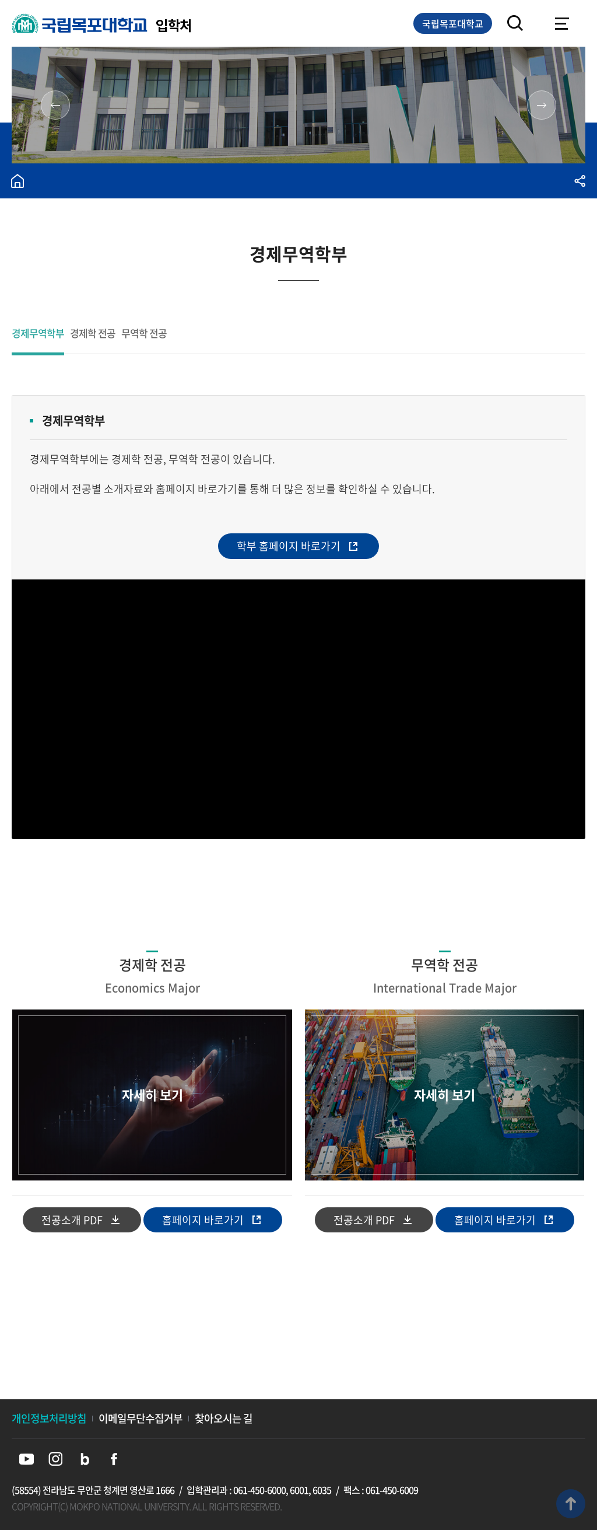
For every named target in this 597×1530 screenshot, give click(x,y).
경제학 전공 (92, 333)
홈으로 (17, 180)
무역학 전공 (144, 333)
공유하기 (579, 180)
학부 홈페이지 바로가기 (288, 546)
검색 (515, 23)
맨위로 (570, 1503)
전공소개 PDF (72, 1220)
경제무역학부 (38, 333)
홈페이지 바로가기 (203, 1220)
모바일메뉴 (562, 23)
